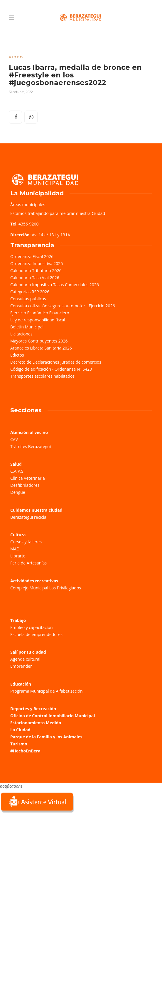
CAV (14, 439)
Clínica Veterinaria (27, 478)
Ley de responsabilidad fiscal (37, 320)
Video (16, 57)
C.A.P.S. (17, 471)
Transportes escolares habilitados (42, 376)
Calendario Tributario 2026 (35, 270)
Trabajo (18, 620)
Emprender (21, 666)
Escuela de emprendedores (36, 634)
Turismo (18, 744)
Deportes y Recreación (33, 708)
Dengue (17, 492)
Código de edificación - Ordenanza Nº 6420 (51, 369)
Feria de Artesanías (28, 563)
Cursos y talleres (26, 542)
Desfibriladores (24, 485)
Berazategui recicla (28, 517)
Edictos (17, 355)
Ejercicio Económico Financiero (39, 313)
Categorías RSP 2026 (29, 291)
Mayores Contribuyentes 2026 (39, 341)
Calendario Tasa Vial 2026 (34, 277)
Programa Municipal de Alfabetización (46, 691)
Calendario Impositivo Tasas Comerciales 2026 (54, 284)
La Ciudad (20, 729)
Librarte (17, 556)
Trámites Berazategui (30, 446)
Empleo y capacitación (31, 627)
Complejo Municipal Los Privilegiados (45, 588)
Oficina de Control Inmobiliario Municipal (52, 715)
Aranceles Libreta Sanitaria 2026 (41, 348)
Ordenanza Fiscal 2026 (31, 256)
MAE (14, 549)
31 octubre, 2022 (21, 92)
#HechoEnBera (25, 751)
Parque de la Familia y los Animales (46, 737)
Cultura (18, 534)
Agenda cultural (25, 659)
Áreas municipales (27, 204)
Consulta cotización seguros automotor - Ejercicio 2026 (62, 305)
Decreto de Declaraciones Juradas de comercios (55, 362)
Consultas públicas (28, 298)
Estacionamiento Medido (35, 722)
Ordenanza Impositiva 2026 (36, 263)
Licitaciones (21, 334)
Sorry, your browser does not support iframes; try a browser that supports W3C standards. (44, 856)
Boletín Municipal (26, 327)
